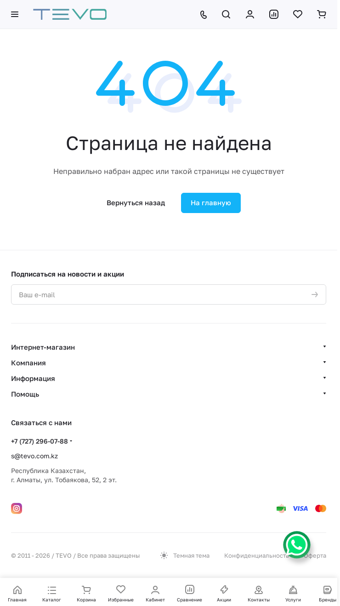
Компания (28, 362)
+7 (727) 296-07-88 (39, 441)
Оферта (315, 555)
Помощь (25, 394)
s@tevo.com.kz (34, 456)
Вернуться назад (136, 202)
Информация (33, 378)
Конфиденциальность (256, 555)
